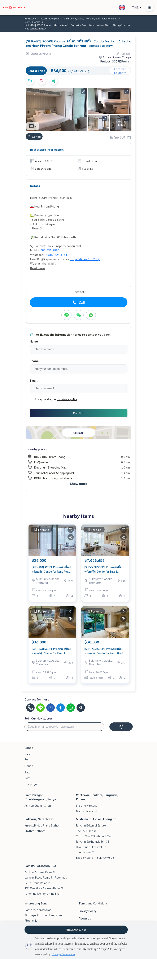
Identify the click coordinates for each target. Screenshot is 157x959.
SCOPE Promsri (32, 21)
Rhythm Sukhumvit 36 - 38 (92, 841)
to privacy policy (67, 399)
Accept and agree (45, 399)
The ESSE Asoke (86, 831)
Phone (34, 361)
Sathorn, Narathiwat (39, 819)
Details (35, 185)
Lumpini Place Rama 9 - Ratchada (46, 877)
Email (33, 380)
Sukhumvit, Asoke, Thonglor (96, 819)
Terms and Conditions (93, 903)
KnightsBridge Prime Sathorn (43, 825)
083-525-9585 (49, 250)
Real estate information (47, 149)
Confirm (78, 413)
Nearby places (37, 449)
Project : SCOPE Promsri (115, 61)
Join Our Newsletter (38, 718)
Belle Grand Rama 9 (37, 883)
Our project (32, 784)
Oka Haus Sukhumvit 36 (91, 847)
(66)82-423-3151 (56, 254)
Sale (27, 754)
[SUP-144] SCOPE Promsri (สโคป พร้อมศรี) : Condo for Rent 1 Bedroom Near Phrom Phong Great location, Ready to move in (51, 651)
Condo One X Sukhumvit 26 (93, 836)
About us (85, 918)
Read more (37, 268)
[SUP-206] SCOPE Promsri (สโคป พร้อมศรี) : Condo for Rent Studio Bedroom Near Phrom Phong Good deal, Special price (104, 651)
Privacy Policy (87, 911)
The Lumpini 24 (86, 852)
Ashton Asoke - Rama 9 (40, 872)
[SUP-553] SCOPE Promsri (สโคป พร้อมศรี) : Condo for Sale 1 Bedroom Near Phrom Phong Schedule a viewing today (103, 569)
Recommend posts (49, 18)
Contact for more (37, 699)
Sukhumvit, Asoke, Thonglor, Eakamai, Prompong (90, 18)
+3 (80, 708)
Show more (78, 483)
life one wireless (86, 805)
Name (34, 341)
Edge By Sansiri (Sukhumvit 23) (95, 857)
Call (78, 302)
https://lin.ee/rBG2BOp (85, 259)
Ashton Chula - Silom (38, 805)
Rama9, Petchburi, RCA (40, 865)
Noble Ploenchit (86, 811)
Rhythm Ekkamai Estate (91, 825)
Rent (28, 759)
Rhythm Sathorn (35, 831)
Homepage (30, 18)
